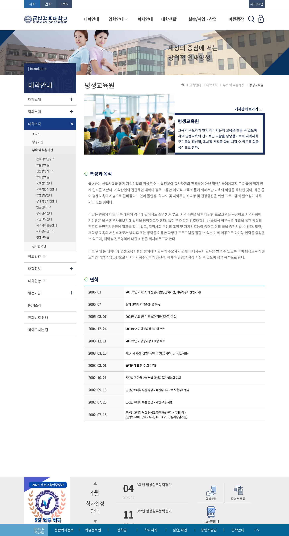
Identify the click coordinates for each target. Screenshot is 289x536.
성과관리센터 (44, 213)
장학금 (122, 529)
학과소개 (34, 111)
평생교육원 (42, 237)
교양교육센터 (44, 219)
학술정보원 (42, 165)
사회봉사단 (44, 231)
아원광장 (236, 19)
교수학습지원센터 (46, 189)
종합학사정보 (64, 529)
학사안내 (145, 19)
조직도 (36, 134)
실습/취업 (180, 529)
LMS (64, 4)
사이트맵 (257, 4)
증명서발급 (209, 529)
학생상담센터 (44, 195)
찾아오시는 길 (38, 329)
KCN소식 (34, 305)
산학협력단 (39, 246)
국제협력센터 (44, 183)
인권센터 (43, 207)
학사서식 (150, 529)
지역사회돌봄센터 (46, 225)
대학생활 (168, 19)
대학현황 (36, 280)
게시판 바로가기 (248, 108)
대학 (32, 4)
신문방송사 (44, 171)
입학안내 (118, 19)
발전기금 (34, 292)
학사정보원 (42, 177)
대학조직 (34, 123)
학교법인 (36, 256)
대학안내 (91, 19)
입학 (48, 4)
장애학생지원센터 (46, 201)
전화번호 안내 (38, 317)
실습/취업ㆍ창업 (202, 19)
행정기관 (37, 142)
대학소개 (34, 99)
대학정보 (34, 268)
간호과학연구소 (45, 159)
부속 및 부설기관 (42, 150)
